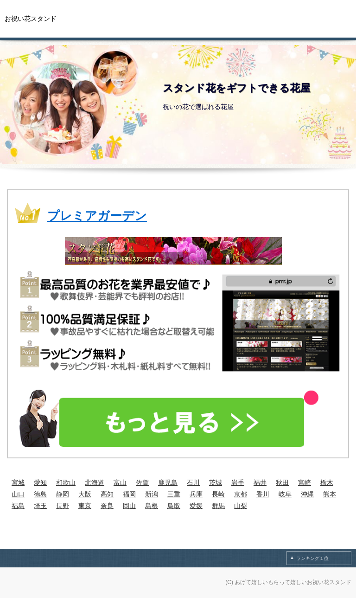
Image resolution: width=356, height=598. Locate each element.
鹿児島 (168, 482)
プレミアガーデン (97, 216)
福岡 (129, 494)
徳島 (40, 494)
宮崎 (304, 482)
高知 (107, 494)
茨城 (215, 482)
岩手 (237, 482)
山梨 (240, 505)
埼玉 (40, 505)
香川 (262, 494)
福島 (18, 505)
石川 (193, 482)
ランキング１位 (312, 558)
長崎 (218, 494)
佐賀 (142, 482)
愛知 (40, 482)
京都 (240, 494)
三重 (173, 494)
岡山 (129, 505)
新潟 (151, 494)
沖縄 (307, 494)
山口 (18, 494)
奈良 (107, 505)
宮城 (18, 482)
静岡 (62, 494)
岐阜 (285, 494)
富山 (120, 482)
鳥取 (173, 505)
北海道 (94, 482)
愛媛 (196, 505)
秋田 (282, 482)
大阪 (84, 494)
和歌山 (66, 482)
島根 (151, 505)
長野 (62, 505)
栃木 (326, 482)
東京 (84, 505)
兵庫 (196, 494)
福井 (260, 482)
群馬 (218, 505)
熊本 (329, 494)
